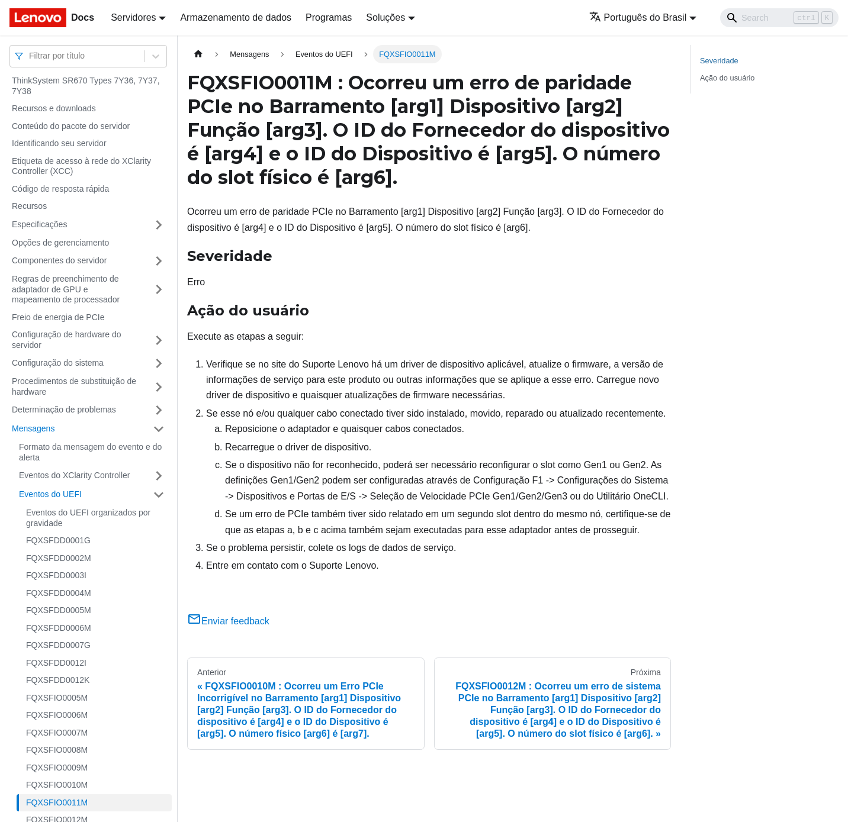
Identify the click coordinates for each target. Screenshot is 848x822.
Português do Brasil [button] (638, 17)
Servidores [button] (133, 17)
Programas (329, 17)
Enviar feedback (228, 621)
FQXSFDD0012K (57, 680)
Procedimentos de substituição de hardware (74, 386)
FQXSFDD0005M (58, 610)
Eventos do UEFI (50, 494)
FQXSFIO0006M (57, 715)
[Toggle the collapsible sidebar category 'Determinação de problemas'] (159, 410)
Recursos (29, 206)
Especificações (39, 224)
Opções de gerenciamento (60, 242)
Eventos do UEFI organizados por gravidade (88, 518)
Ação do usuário (727, 77)
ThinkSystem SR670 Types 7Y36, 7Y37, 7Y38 (86, 86)
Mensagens (33, 428)
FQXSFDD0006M (58, 628)
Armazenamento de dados (235, 17)
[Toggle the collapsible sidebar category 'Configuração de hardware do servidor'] (159, 340)
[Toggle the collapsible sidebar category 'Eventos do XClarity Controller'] (159, 475)
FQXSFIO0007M (57, 732)
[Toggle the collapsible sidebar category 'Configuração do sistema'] (159, 363)
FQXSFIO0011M (57, 802)
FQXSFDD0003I (56, 575)
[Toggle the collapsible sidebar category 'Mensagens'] (159, 429)
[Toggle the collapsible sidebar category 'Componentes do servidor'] (159, 261)
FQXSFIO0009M (57, 767)
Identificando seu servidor (59, 143)
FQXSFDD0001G (58, 540)
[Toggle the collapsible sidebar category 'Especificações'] (159, 224)
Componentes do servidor (59, 260)
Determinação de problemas (64, 409)
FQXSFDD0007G (58, 645)
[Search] (779, 17)
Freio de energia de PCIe (58, 317)
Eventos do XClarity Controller (74, 475)
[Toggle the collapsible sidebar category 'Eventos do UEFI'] (159, 494)
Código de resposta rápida (60, 189)
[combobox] (30, 56)
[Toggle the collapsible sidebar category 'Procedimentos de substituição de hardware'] (159, 387)
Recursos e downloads (54, 108)
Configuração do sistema (58, 363)
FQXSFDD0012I (56, 663)
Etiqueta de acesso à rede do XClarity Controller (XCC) (81, 166)
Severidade (719, 60)
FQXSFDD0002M (58, 558)
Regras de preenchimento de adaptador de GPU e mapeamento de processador (66, 289)
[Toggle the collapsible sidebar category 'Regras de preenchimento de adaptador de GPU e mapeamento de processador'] (159, 289)
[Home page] (198, 54)
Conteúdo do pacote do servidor (71, 126)
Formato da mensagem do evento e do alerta (90, 452)
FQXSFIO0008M (57, 750)
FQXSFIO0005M (57, 697)
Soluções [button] (385, 17)
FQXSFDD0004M (58, 593)
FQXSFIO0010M (57, 784)
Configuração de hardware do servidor (66, 340)
